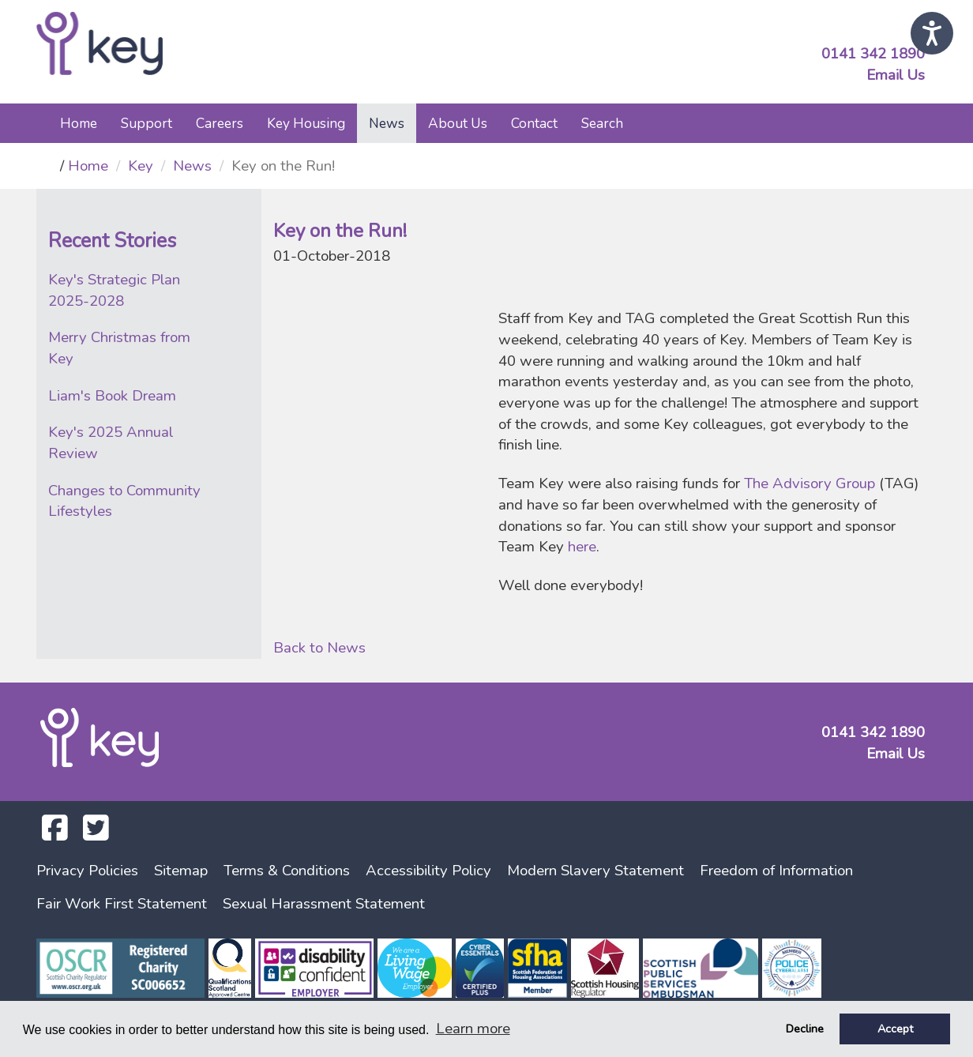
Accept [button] (895, 1028)
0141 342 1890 (873, 53)
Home (78, 123)
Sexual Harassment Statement (324, 903)
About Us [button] (457, 123)
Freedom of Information (776, 870)
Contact (534, 123)
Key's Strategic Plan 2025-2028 (114, 290)
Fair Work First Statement (121, 903)
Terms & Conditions (287, 870)
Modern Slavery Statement (595, 870)
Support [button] (146, 123)
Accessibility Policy (428, 870)
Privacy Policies (87, 870)
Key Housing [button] (306, 123)
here (582, 546)
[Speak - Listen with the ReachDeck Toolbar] (932, 33)
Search (602, 123)
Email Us (895, 75)
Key (140, 166)
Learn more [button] (473, 1028)
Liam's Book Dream (112, 396)
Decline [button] (805, 1028)
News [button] (386, 123)
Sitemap (181, 870)
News (192, 166)
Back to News (319, 648)
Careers (219, 123)
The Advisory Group (809, 483)
